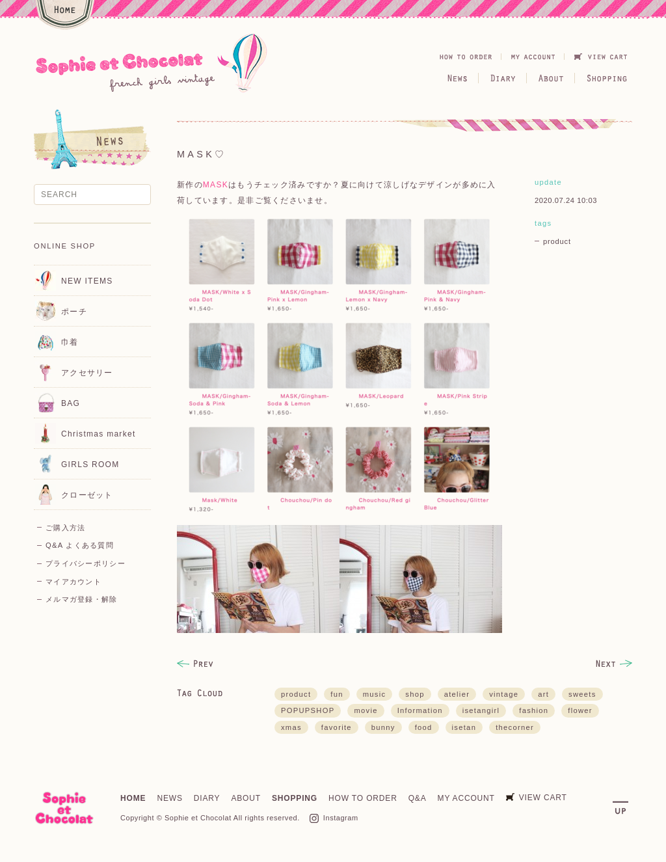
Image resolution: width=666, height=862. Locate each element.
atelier (457, 694)
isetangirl (481, 710)
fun (336, 694)
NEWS (169, 798)
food (424, 727)
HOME (133, 798)
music (374, 694)
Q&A (417, 798)
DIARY (207, 798)
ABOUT (246, 798)
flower (580, 710)
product (557, 241)
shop (414, 694)
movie (365, 710)
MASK (215, 184)
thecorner (515, 727)
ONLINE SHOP (65, 246)
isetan (464, 727)
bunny (383, 727)
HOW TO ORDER (362, 798)
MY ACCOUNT (466, 798)
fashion (533, 710)
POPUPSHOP (307, 710)
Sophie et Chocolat (198, 818)
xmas (291, 727)
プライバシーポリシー (86, 563)
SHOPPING (294, 798)
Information (420, 710)
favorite (336, 727)
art (543, 694)
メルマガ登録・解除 (82, 599)
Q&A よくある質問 (80, 545)
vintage (503, 694)
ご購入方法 (65, 528)
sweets (582, 694)
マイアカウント (73, 582)
